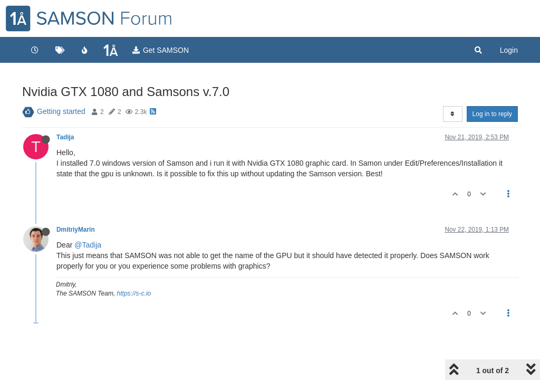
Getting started (61, 111)
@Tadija (87, 245)
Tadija (65, 137)
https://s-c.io (134, 293)
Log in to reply (492, 114)
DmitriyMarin (75, 229)
